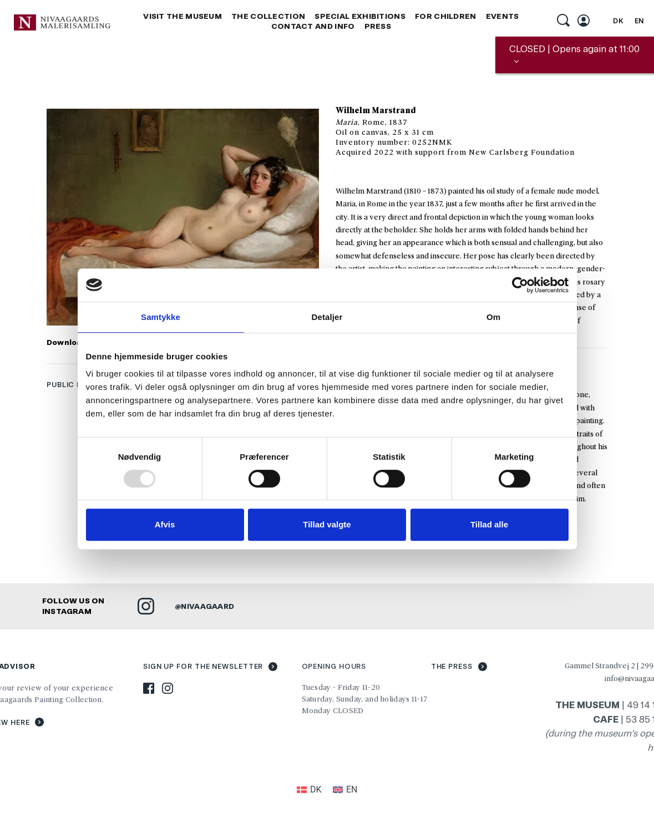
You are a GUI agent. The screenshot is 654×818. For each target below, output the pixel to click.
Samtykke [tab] (160, 317)
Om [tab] (493, 317)
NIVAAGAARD (208, 605)
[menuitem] (618, 21)
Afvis (165, 524)
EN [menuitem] (640, 21)
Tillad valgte (327, 524)
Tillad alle (489, 524)
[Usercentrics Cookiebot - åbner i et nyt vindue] (520, 285)
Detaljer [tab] (327, 317)
